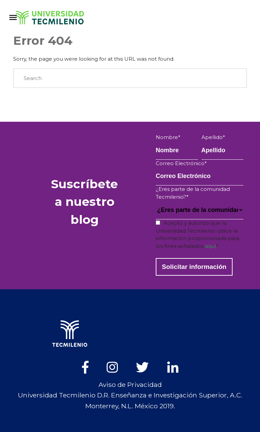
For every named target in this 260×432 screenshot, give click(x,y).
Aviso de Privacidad (130, 384)
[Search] (130, 78)
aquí (210, 246)
